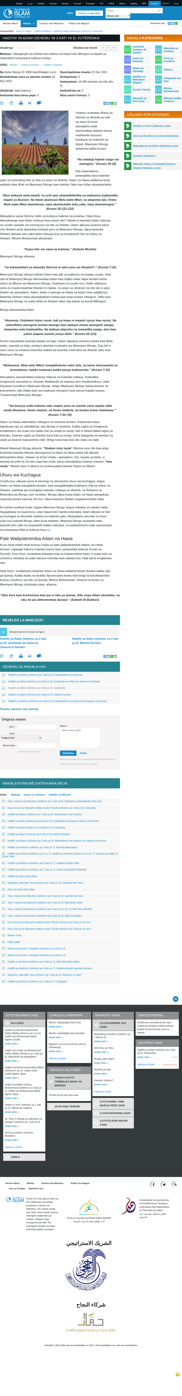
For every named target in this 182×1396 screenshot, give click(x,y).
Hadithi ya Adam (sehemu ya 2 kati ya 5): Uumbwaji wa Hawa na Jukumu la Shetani (23, 643)
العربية (29, 3)
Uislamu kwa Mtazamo (51, 23)
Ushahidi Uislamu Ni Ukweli (140, 49)
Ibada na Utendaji (138, 70)
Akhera (168, 69)
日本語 (111, 3)
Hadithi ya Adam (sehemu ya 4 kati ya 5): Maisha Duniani (95, 640)
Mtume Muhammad (171, 90)
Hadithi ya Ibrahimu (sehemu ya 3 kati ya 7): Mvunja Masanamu (39, 847)
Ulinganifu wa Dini (172, 80)
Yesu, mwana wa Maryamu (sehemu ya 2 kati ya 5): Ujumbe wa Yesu (42, 895)
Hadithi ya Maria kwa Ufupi (19, 876)
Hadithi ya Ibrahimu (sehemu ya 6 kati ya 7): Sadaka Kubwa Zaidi (40, 863)
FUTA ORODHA (170, 1065)
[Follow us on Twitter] (164, 1184)
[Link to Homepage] (16, 13)
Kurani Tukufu (142, 89)
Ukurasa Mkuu (10, 23)
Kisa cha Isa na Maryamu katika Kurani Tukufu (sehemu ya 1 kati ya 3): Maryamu (49, 807)
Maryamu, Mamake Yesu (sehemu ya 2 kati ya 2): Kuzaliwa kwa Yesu (42, 882)
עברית (176, 3)
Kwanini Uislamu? (144, 155)
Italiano (122, 3)
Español (40, 3)
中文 (101, 3)
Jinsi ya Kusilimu (169, 60)
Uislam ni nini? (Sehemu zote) (152, 125)
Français (53, 3)
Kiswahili (154, 3)
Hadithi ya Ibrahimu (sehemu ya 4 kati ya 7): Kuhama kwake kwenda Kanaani (47, 968)
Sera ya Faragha (17, 1188)
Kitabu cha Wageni (79, 23)
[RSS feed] (174, 1184)
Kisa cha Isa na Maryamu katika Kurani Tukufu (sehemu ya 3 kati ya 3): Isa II (46, 928)
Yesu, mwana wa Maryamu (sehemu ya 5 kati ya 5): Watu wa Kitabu (42, 915)
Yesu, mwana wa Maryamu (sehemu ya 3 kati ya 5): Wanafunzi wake (42, 902)
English (19, 3)
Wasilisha (68, 753)
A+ (114, 47)
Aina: (4, 64)
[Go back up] (175, 999)
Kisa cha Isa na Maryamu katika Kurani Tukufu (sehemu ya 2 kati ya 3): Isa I (46, 922)
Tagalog (133, 3)
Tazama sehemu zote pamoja (19, 709)
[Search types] (118, 15)
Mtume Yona (11, 935)
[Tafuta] (159, 10)
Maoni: (64, 726)
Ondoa (175, 1057)
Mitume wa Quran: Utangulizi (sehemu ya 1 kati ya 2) (33, 948)
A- (103, 47)
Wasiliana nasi (158, 23)
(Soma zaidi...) (12, 1044)
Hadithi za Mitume (42, 31)
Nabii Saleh (11, 942)
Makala (27, 23)
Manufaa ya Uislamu (171, 50)
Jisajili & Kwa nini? (89, 13)
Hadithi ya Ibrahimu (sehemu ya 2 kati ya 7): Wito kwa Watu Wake (41, 961)
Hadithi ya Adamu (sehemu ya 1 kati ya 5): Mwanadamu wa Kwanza (42, 674)
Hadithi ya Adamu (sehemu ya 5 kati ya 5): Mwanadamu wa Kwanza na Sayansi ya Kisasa (54, 701)
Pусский (77, 3)
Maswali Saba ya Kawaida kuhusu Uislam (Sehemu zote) (154, 165)
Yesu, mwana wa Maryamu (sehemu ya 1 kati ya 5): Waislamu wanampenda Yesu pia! (51, 801)
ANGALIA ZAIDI (13, 1147)
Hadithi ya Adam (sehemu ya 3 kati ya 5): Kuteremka (34, 688)
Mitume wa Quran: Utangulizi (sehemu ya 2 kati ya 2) (33, 955)
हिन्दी (144, 3)
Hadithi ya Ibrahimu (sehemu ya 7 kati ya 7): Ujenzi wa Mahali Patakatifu (44, 869)
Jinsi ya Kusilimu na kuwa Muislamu (156, 135)
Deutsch (65, 3)
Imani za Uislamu (24, 31)
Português (90, 3)
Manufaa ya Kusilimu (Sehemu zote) (155, 145)
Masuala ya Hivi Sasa (140, 100)
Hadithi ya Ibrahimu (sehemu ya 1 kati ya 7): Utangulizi (34, 981)
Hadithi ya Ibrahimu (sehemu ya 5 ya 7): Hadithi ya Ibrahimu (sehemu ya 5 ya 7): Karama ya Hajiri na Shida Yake (60, 855)
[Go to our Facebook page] (153, 1184)
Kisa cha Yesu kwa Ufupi (18, 889)
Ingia (70, 13)
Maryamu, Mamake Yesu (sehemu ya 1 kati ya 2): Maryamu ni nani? (42, 974)
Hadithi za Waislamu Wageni (139, 79)
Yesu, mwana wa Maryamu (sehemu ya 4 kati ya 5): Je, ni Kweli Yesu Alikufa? (47, 909)
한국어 (166, 3)
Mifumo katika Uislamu (172, 100)
